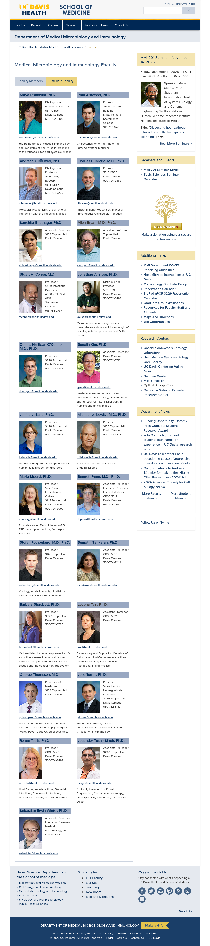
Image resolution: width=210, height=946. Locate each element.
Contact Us (121, 25)
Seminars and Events (97, 25)
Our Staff (92, 882)
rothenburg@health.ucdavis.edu (39, 585)
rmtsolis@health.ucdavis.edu (37, 783)
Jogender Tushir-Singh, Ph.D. (101, 740)
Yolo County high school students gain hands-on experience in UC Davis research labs (168, 442)
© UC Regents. (63, 938)
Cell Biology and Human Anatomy (43, 887)
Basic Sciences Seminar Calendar (161, 177)
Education (19, 25)
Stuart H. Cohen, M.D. (37, 274)
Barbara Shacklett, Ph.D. (40, 604)
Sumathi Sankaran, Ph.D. (98, 542)
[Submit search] (188, 10)
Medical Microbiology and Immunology (61, 47)
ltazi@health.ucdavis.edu (92, 647)
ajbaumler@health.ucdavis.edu (38, 203)
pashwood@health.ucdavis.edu (97, 137)
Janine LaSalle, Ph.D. (37, 414)
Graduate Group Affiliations (164, 302)
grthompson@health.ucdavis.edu (40, 717)
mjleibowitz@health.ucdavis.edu (97, 457)
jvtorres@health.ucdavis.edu (95, 717)
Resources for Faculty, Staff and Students (167, 310)
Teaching (92, 887)
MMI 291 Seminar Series (161, 169)
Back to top (186, 911)
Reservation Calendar (160, 288)
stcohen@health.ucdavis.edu (37, 317)
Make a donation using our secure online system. (166, 237)
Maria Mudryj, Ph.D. (36, 476)
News (167, 3)
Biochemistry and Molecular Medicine (45, 882)
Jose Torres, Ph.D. (92, 674)
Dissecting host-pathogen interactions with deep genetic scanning (164, 132)
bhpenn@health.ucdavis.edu (95, 519)
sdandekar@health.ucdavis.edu (39, 137)
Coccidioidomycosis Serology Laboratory (165, 350)
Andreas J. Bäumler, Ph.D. (40, 161)
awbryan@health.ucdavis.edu (95, 265)
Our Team (53, 25)
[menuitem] (19, 25)
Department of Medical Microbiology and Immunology (70, 37)
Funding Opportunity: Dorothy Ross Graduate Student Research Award (165, 426)
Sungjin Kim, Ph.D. (92, 344)
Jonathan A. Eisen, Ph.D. (98, 274)
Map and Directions (100, 896)
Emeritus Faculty (61, 81)
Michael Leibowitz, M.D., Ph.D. (102, 414)
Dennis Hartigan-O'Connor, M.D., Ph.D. (41, 346)
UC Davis (154, 938)
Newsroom (72, 25)
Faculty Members (30, 81)
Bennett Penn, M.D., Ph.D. (99, 476)
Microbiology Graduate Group (165, 284)
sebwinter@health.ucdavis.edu (38, 853)
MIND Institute (154, 380)
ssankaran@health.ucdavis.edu (97, 585)
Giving (184, 3)
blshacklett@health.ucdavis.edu (39, 647)
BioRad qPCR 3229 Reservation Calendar (167, 296)
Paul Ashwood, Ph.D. (94, 95)
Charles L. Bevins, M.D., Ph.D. (101, 161)
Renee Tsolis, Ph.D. (35, 740)
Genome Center (155, 376)
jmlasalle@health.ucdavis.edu (38, 457)
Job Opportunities (157, 321)
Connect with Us (152, 872)
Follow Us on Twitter (156, 522)
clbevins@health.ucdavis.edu (95, 203)
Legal (109, 938)
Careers (176, 3)
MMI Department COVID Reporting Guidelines (161, 267)
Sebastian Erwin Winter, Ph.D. (44, 810)
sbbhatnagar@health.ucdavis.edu (40, 265)
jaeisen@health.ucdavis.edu (94, 317)
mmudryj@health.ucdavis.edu (38, 519)
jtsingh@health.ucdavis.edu (94, 783)
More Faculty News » (151, 496)
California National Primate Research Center (164, 392)
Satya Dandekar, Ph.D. (38, 95)
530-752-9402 (148, 933)
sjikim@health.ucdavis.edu (93, 387)
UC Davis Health (27, 47)
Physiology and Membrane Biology (44, 899)
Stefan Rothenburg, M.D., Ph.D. (45, 542)
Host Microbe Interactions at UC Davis (167, 277)
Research (36, 25)
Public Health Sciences (36, 904)
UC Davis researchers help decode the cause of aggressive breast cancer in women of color (167, 458)
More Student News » (181, 496)
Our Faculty (94, 878)
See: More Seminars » (176, 143)
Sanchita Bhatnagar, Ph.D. (41, 222)
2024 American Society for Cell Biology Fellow (167, 484)
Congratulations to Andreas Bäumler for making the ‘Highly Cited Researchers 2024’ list (166, 473)
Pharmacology (31, 895)
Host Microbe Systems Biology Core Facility (166, 359)
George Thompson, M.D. (39, 674)
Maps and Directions (159, 317)
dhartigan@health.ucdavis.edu (38, 391)
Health (192, 3)
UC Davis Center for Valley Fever (163, 369)
